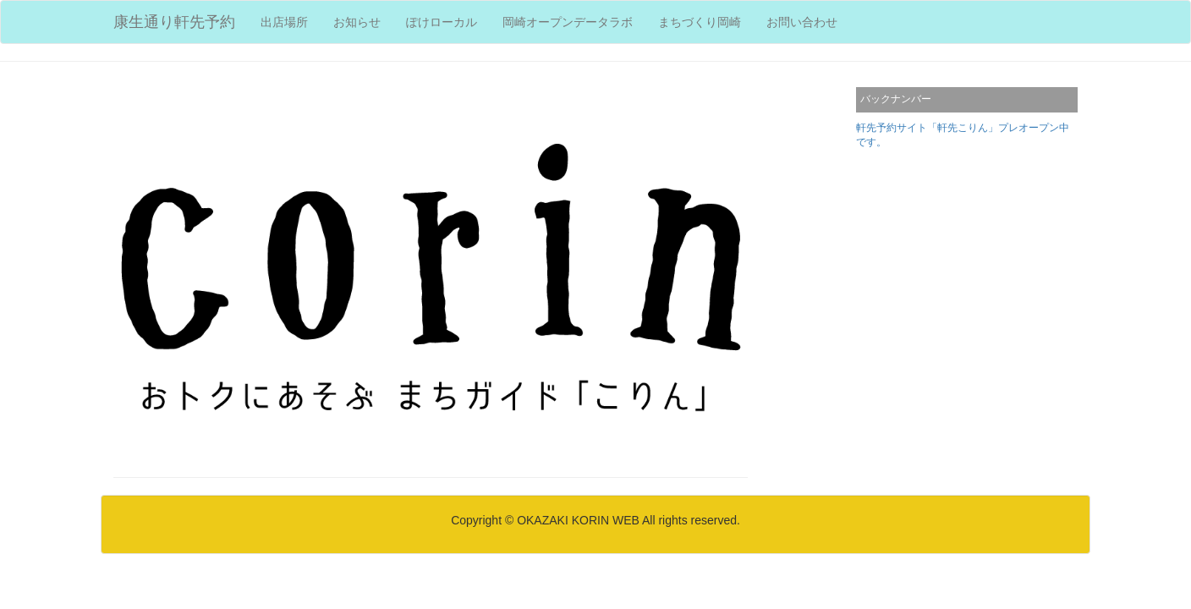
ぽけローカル (441, 22)
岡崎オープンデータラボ (567, 22)
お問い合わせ (801, 22)
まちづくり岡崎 (699, 22)
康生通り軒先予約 (174, 22)
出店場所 (291, 21)
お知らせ (357, 22)
